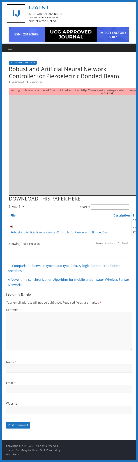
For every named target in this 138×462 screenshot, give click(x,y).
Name (11, 362)
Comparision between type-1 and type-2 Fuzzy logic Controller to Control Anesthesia (64, 268)
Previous (110, 243)
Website (11, 403)
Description (121, 215)
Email (11, 383)
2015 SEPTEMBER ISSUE (23, 62)
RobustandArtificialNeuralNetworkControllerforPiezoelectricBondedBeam (60, 232)
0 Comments (34, 81)
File (12, 215)
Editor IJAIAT (18, 81)
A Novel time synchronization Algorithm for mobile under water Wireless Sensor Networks (68, 282)
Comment (14, 310)
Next (125, 243)
